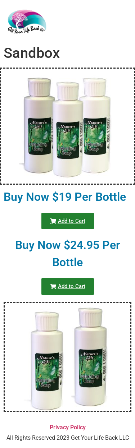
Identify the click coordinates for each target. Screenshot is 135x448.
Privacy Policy (68, 427)
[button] (67, 221)
